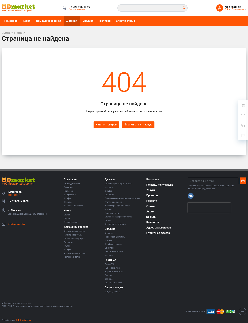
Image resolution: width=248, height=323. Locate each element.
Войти (227, 9)
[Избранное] (243, 115)
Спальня (88, 20)
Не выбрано (15, 195)
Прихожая (11, 20)
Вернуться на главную (138, 124)
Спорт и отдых (125, 20)
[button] (79, 7)
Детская (71, 20)
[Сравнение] (243, 125)
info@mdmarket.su (16, 224)
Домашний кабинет (48, 20)
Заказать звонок (77, 9)
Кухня (26, 20)
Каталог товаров (106, 124)
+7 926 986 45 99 (18, 201)
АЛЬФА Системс (23, 320)
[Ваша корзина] (243, 105)
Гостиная (105, 20)
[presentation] (209, 208)
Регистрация (238, 9)
